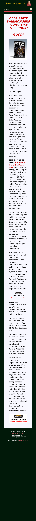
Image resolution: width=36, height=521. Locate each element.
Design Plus (23, 440)
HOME (6, 9)
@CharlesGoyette (18, 433)
